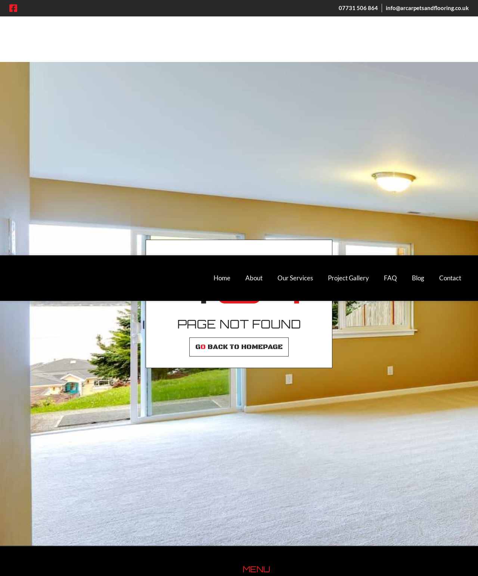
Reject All (98, 545)
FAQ (390, 23)
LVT (248, 434)
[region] (97, 522)
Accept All (146, 545)
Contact (450, 23)
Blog (418, 23)
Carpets (254, 422)
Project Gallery (348, 23)
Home (222, 23)
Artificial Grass (263, 460)
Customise (48, 545)
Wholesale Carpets (269, 472)
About (254, 23)
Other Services (263, 485)
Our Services (295, 23)
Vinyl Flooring (262, 447)
